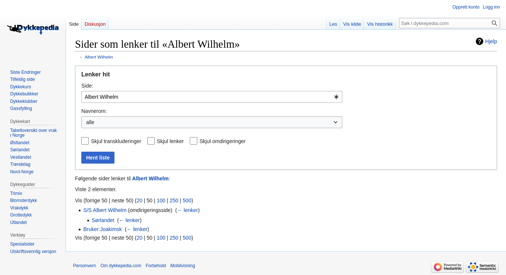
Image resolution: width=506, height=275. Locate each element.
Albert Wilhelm (99, 56)
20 (139, 200)
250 (174, 200)
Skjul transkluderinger (116, 141)
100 (161, 200)
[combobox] (211, 97)
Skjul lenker (170, 141)
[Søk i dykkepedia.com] (449, 23)
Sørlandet (103, 220)
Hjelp (491, 41)
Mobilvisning (182, 265)
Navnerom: (94, 111)
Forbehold (156, 265)
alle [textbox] (90, 122)
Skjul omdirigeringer (222, 141)
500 (187, 200)
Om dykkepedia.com (120, 265)
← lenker (187, 210)
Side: (87, 86)
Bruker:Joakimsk (102, 229)
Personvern (84, 265)
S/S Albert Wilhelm (104, 210)
